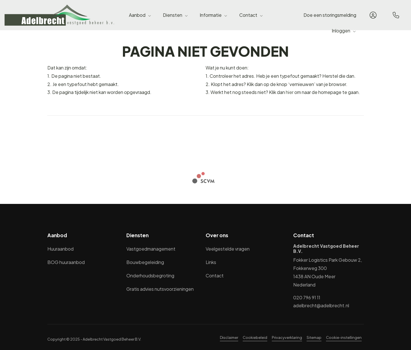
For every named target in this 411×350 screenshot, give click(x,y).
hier (289, 92)
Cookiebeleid (255, 337)
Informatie (214, 15)
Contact (251, 15)
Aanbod (140, 15)
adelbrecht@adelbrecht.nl (321, 305)
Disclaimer (229, 337)
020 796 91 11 (306, 297)
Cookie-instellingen (344, 337)
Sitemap (314, 337)
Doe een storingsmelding (329, 15)
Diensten (175, 15)
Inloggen (344, 31)
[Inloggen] (373, 15)
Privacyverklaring (287, 337)
